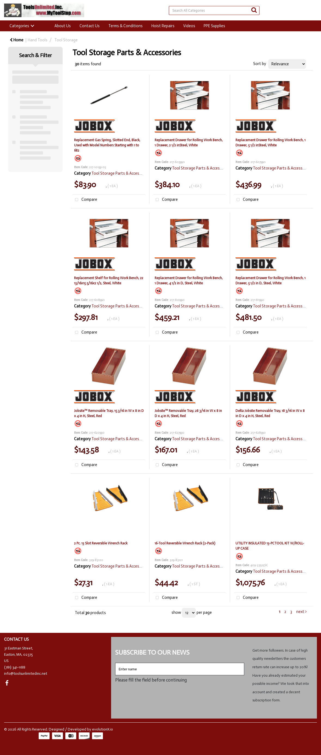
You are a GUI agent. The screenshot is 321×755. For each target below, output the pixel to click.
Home (16, 40)
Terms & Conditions (125, 25)
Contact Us (90, 25)
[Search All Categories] (214, 10)
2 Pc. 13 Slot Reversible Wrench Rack (100, 543)
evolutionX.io (102, 729)
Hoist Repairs (163, 25)
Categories (19, 25)
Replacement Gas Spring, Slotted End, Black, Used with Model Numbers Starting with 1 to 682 (107, 145)
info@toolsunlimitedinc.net (25, 673)
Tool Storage (66, 40)
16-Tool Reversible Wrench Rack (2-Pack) (185, 543)
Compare (85, 200)
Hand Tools (37, 40)
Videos (189, 25)
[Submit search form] (254, 10)
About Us (62, 25)
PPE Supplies (214, 25)
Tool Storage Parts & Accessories (120, 173)
